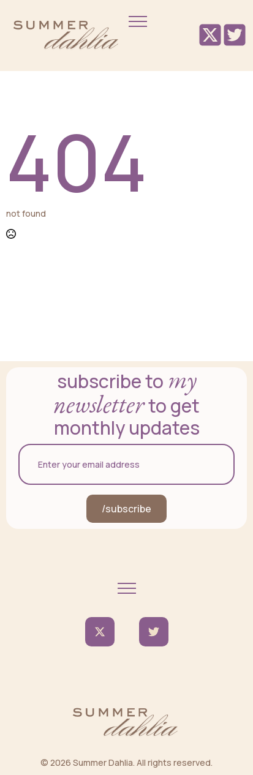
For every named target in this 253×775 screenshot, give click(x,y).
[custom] (153, 631)
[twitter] (100, 631)
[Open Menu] (138, 21)
